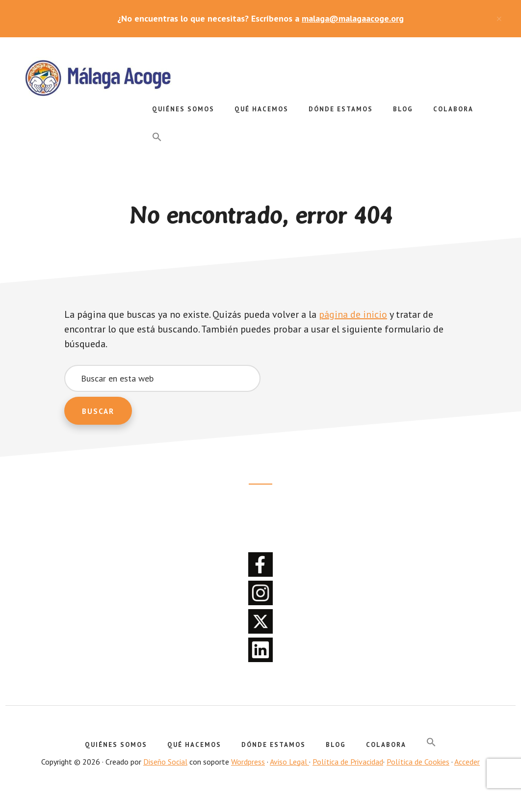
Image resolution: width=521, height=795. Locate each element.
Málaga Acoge (98, 76)
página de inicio (353, 314)
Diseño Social (165, 762)
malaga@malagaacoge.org (353, 18)
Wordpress (248, 762)
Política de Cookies (418, 762)
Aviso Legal (289, 762)
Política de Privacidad (348, 762)
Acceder (467, 762)
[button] (157, 137)
